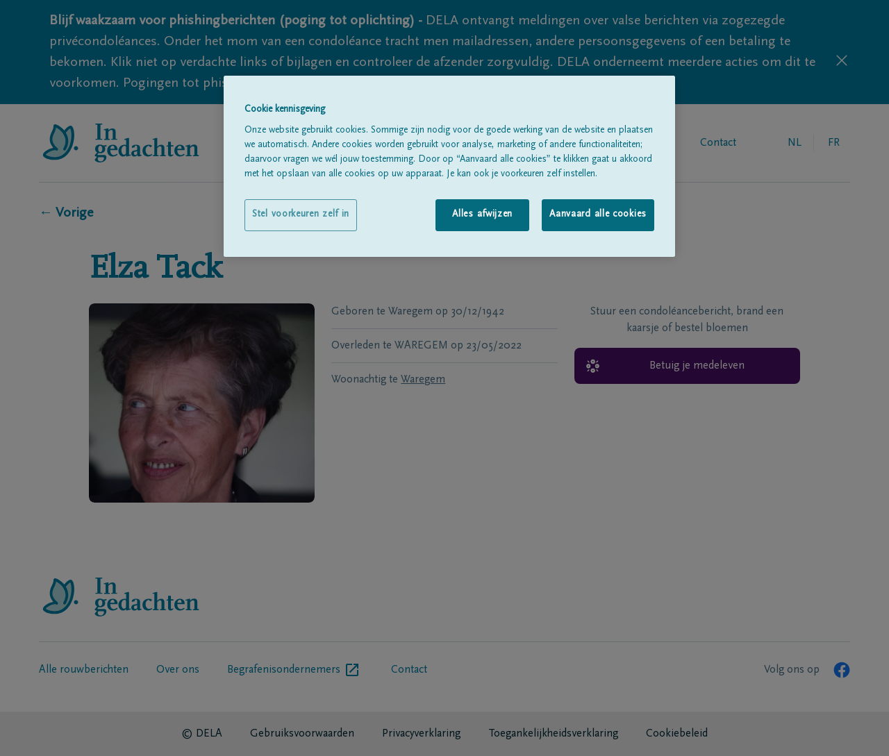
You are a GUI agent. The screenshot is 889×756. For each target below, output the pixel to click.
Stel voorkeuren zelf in (300, 214)
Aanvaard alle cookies (598, 214)
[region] (449, 166)
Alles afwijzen (482, 214)
